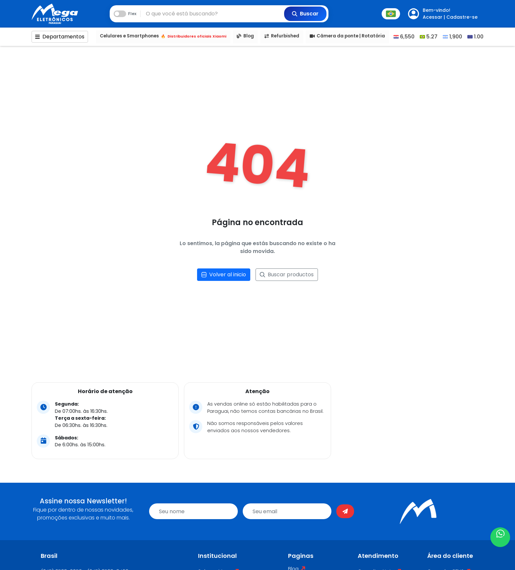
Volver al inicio (223, 274)
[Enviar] (345, 511)
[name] (193, 511)
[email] (287, 511)
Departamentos (59, 36)
